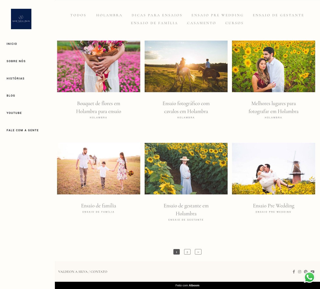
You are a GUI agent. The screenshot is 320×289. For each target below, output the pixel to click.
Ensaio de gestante (278, 15)
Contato (98, 271)
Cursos (234, 23)
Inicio (12, 44)
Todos (78, 15)
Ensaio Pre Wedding (218, 15)
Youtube (14, 113)
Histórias (16, 79)
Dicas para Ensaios (157, 15)
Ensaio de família (154, 23)
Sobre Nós (16, 61)
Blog (11, 96)
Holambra (109, 15)
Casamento (201, 23)
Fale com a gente (23, 130)
